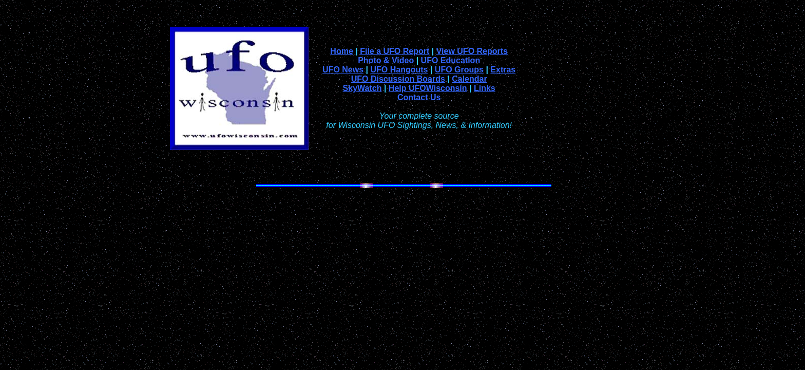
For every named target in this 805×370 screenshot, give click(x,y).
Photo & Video (386, 60)
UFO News (342, 69)
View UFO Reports (472, 51)
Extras (502, 69)
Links (484, 88)
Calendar (469, 79)
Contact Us (418, 97)
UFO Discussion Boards (398, 79)
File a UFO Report (394, 51)
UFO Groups (459, 69)
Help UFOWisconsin (428, 88)
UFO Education (451, 60)
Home (341, 51)
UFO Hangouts (399, 69)
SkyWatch (362, 88)
